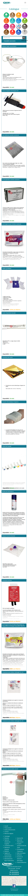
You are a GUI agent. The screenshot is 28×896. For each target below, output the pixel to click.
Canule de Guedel (6, 446)
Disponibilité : (6, 87)
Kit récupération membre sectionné (11, 179)
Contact (6, 831)
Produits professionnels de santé (14, 40)
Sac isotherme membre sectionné (10, 135)
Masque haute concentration (9, 46)
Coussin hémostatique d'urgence (10, 401)
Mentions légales (8, 833)
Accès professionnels (9, 829)
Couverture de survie (7, 357)
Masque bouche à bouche (8, 536)
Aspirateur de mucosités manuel (10, 768)
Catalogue (5, 40)
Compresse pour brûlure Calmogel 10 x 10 (12, 672)
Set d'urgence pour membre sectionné (11, 224)
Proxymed (10, 895)
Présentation (7, 828)
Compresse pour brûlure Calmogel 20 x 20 (12, 721)
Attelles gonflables (6, 268)
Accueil (6, 826)
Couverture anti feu (7, 580)
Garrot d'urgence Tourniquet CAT (10, 90)
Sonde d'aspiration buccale (9, 313)
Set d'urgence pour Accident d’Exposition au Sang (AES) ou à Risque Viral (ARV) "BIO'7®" (13, 625)
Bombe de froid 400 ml (7, 491)
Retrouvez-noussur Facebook (14, 889)
